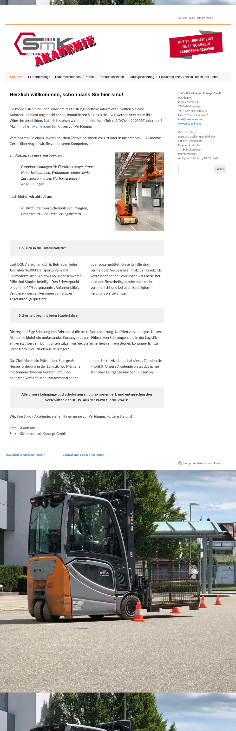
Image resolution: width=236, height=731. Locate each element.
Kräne (89, 77)
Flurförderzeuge (39, 77)
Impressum (97, 454)
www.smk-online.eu (190, 123)
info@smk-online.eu (34, 126)
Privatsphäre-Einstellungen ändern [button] (25, 454)
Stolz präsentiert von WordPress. (202, 463)
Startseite (16, 77)
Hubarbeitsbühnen (68, 77)
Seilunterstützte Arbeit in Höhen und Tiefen (188, 77)
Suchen (220, 169)
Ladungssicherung (141, 77)
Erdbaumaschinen (111, 77)
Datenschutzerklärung (76, 454)
